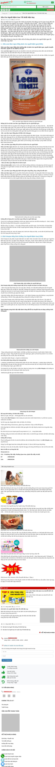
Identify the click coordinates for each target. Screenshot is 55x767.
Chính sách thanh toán (8, 754)
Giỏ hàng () (50, 9)
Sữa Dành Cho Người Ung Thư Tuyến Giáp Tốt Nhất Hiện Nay (18, 506)
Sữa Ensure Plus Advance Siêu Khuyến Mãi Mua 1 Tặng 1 (17, 577)
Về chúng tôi (5, 704)
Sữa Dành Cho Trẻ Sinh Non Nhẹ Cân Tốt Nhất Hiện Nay (17, 530)
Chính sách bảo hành (7, 764)
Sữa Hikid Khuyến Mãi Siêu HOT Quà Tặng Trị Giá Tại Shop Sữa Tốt (20, 553)
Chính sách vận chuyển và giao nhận (11, 756)
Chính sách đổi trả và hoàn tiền (10, 759)
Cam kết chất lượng (7, 746)
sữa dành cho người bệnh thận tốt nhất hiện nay (14, 609)
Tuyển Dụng (5, 707)
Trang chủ (4, 13)
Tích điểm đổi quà (6, 741)
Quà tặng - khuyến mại (8, 738)
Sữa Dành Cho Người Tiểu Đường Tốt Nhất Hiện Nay (15, 485)
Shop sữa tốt (8, 19)
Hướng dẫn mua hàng (7, 743)
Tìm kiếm (45, 7)
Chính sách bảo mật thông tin (9, 761)
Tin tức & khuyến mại (15, 13)
